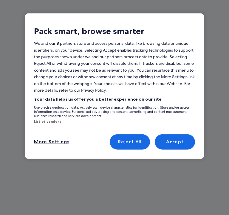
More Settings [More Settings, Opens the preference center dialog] (50, 142)
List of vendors (45, 121)
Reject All (130, 142)
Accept (175, 142)
